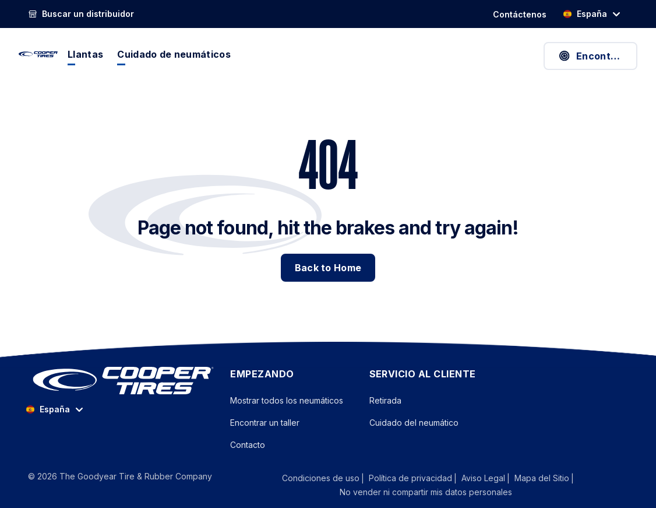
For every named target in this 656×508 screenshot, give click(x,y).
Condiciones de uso (320, 478)
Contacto (247, 445)
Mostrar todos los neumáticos (286, 400)
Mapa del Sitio (541, 478)
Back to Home (328, 268)
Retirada (385, 400)
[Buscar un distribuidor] (81, 14)
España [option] (585, 14)
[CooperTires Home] (38, 54)
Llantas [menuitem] (85, 54)
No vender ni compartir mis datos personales (426, 492)
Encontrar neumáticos (597, 56)
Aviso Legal (483, 478)
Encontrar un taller (264, 423)
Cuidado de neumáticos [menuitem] (174, 54)
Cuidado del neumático (414, 423)
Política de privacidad (410, 478)
